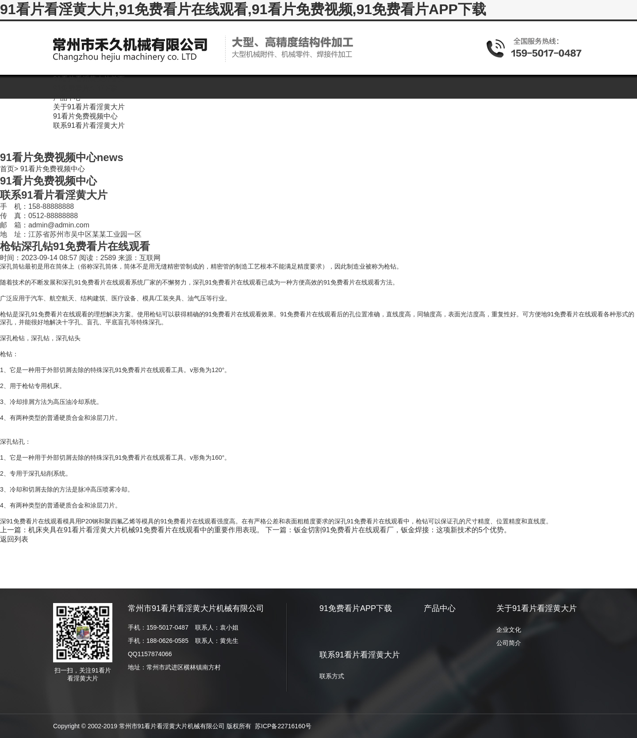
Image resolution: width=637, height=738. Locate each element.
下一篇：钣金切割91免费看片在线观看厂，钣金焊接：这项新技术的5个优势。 (388, 530)
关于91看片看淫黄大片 (536, 608)
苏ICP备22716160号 (283, 726)
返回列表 (14, 539)
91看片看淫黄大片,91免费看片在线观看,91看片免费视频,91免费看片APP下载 (243, 9)
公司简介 (508, 642)
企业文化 (508, 629)
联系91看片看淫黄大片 (359, 654)
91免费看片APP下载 (355, 608)
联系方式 (331, 676)
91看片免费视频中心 (52, 169)
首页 (7, 169)
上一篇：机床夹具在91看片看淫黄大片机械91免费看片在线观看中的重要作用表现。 (132, 530)
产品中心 (440, 608)
